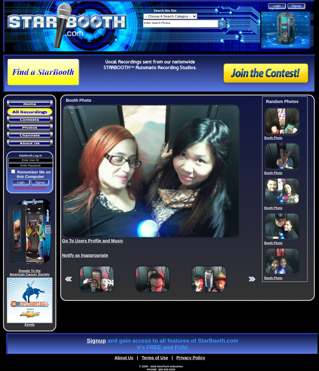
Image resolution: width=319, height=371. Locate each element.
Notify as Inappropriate (85, 255)
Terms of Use (155, 357)
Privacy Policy (190, 357)
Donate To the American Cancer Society (30, 272)
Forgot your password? (30, 187)
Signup (96, 340)
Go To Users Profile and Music (92, 240)
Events (30, 324)
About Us (123, 357)
